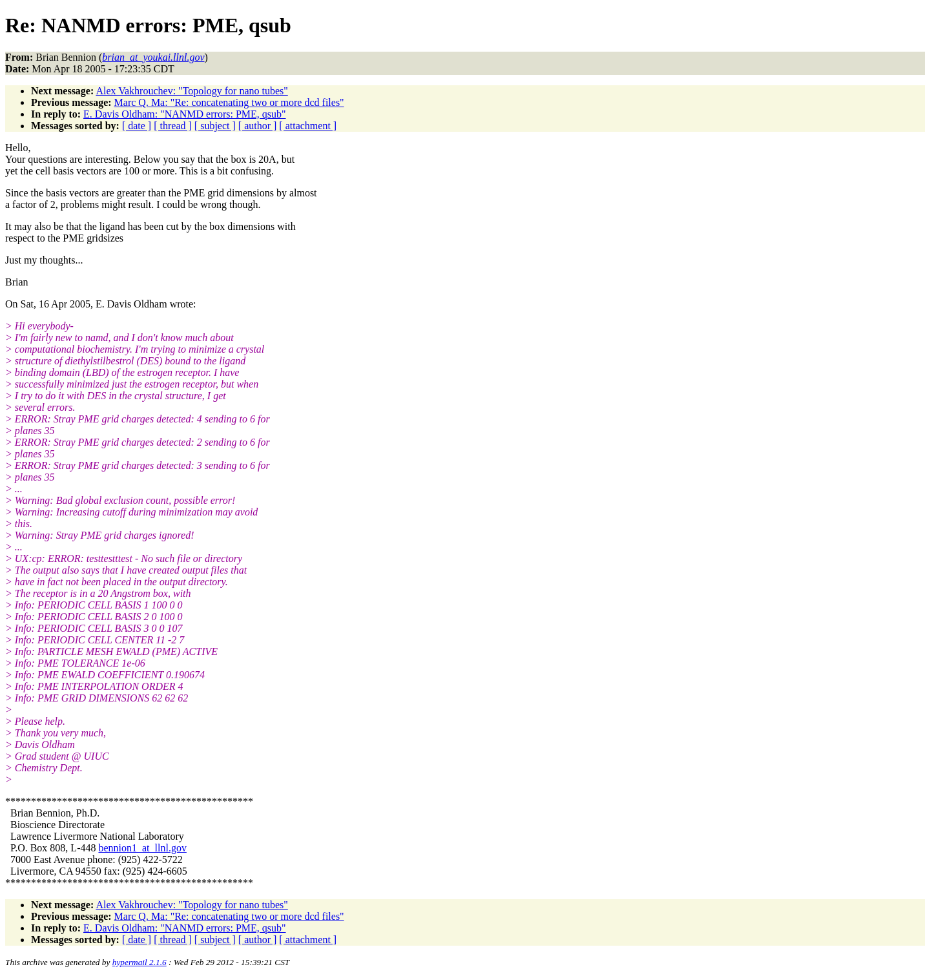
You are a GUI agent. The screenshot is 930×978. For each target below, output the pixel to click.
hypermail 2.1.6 (139, 962)
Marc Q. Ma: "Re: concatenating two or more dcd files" (229, 102)
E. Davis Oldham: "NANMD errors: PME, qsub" (184, 114)
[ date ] (136, 125)
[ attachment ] (307, 125)
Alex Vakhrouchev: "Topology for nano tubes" (191, 90)
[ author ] (257, 125)
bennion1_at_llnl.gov (142, 847)
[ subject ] (215, 125)
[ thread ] (173, 125)
